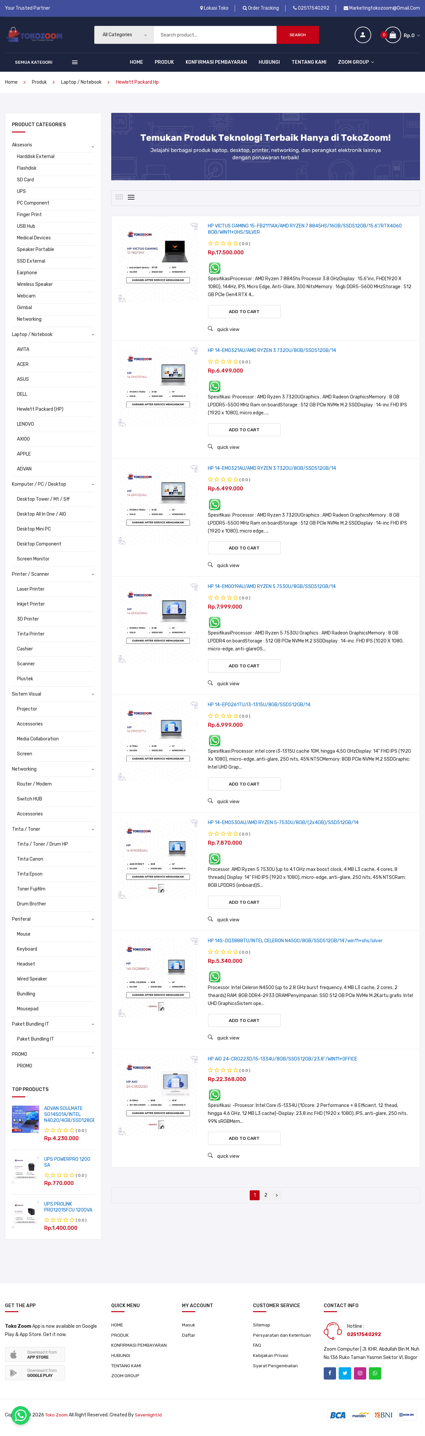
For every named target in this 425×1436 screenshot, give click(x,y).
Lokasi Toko (214, 8)
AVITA (23, 353)
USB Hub (26, 230)
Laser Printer (30, 593)
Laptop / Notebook (81, 86)
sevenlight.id (150, 1420)
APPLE (24, 458)
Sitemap (262, 1329)
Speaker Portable (35, 253)
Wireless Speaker (35, 288)
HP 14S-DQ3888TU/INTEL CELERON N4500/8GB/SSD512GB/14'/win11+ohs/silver (295, 954)
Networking (29, 323)
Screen (24, 757)
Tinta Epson (29, 878)
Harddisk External (35, 160)
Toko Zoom (57, 1420)
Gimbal (24, 311)
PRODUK (164, 66)
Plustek (25, 682)
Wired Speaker (32, 982)
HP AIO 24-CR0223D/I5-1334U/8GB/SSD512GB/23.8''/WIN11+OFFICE (282, 1073)
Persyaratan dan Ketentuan (283, 1339)
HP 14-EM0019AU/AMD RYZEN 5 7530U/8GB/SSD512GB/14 (272, 595)
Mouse (24, 938)
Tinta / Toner (26, 833)
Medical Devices (34, 241)
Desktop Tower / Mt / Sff (43, 503)
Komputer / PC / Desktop (39, 488)
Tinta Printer (30, 637)
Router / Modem (34, 788)
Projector (27, 713)
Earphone (27, 276)
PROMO (19, 1058)
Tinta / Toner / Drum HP (42, 848)
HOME (136, 66)
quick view (223, 334)
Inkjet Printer (31, 608)
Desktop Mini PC (34, 533)
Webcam (26, 299)
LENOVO (25, 428)
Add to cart (244, 316)
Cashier (25, 652)
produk (39, 86)
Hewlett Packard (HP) (40, 413)
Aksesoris (22, 148)
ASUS (23, 383)
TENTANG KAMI (309, 66)
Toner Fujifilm (31, 892)
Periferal (21, 923)
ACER (23, 368)
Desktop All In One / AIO (41, 518)
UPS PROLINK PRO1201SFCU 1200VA (68, 1211)
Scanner (26, 667)
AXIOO (23, 443)
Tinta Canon (30, 863)
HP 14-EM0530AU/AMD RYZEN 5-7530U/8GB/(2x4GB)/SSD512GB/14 (283, 834)
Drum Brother (31, 907)
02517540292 (311, 8)
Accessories (30, 727)
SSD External (31, 265)
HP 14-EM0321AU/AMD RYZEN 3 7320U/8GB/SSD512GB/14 (272, 356)
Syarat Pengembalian (276, 1371)
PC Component (33, 207)
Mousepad (28, 1012)
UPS (21, 195)
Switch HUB (29, 802)
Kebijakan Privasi (271, 1361)
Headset (26, 968)
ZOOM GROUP (356, 66)
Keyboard (27, 953)
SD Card (25, 183)
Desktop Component (39, 547)
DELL (22, 398)
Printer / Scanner (30, 578)
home (11, 86)
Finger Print (29, 218)
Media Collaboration (38, 742)
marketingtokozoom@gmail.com (382, 8)
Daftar (189, 1339)
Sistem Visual (26, 698)
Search (298, 37)
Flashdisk (27, 172)
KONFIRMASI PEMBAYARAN (216, 66)
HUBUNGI (269, 66)
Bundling (26, 997)
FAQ (257, 1350)
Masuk (188, 1329)
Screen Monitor (33, 562)
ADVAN (24, 472)
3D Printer (28, 623)
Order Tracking (261, 8)
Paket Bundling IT (30, 1028)
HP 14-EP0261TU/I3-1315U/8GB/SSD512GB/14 (259, 715)
